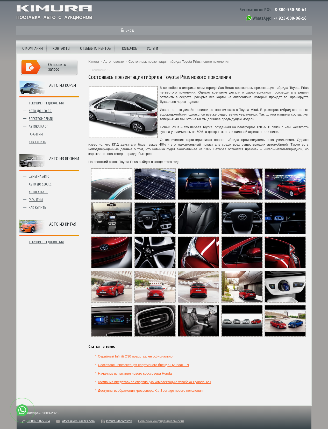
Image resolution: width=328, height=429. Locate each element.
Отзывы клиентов (95, 48)
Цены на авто (39, 176)
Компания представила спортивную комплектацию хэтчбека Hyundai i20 (154, 382)
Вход (130, 30)
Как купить (37, 142)
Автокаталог (38, 126)
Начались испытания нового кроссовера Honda (135, 373)
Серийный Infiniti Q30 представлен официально (135, 356)
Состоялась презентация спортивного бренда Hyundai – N (143, 365)
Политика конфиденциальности (161, 421)
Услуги (152, 48)
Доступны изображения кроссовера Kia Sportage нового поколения (150, 390)
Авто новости (113, 61)
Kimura (93, 61)
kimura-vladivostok (119, 421)
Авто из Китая (62, 224)
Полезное (129, 48)
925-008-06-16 (292, 18)
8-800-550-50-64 (290, 9)
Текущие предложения (46, 103)
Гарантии (36, 134)
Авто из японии (64, 158)
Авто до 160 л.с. (40, 111)
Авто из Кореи (62, 85)
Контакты (61, 48)
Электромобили (41, 118)
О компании (32, 48)
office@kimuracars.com (78, 421)
